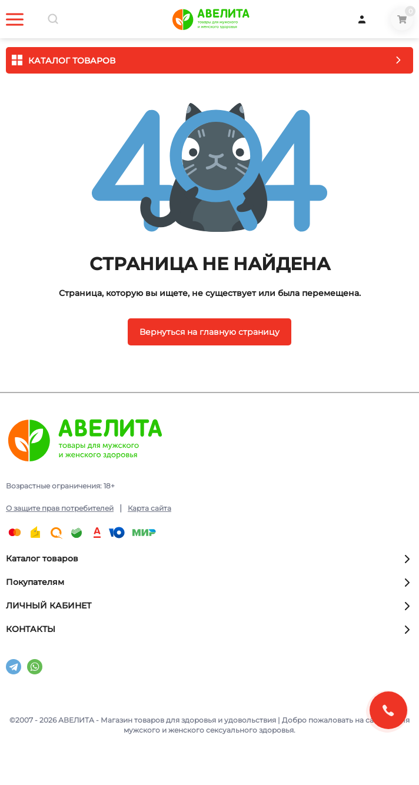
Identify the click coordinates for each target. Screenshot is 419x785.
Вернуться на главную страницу (209, 332)
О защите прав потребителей (60, 508)
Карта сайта (149, 508)
